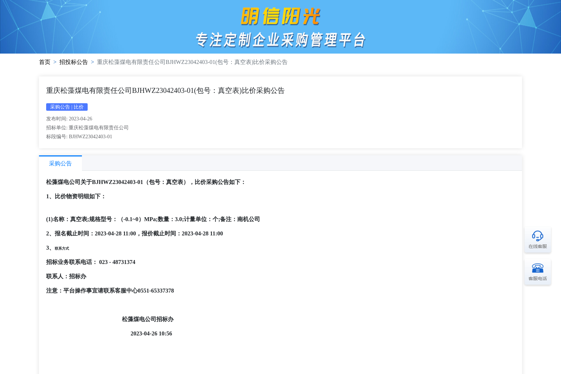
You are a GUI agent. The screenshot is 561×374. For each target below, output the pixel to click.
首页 (44, 62)
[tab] (60, 163)
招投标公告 (73, 62)
